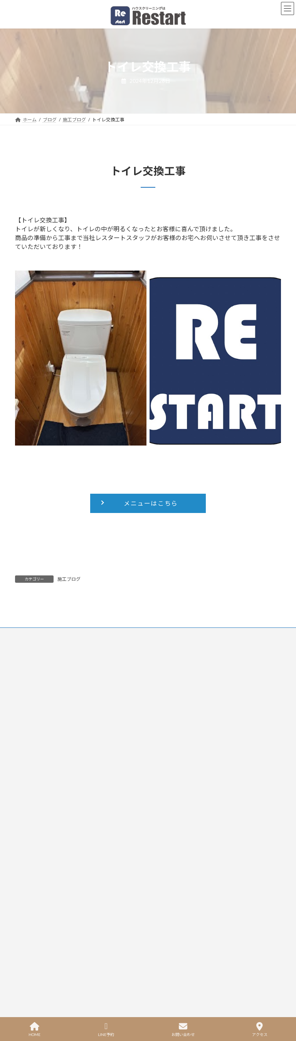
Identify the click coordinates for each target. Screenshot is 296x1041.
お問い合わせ (36, 634)
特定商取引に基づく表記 (104, 862)
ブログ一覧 (167, 740)
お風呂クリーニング (39, 721)
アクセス (259, 1029)
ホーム (162, 694)
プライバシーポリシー (88, 634)
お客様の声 (167, 721)
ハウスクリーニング (39, 758)
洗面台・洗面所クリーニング (50, 731)
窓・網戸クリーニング (42, 749)
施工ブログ (69, 579)
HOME (34, 1029)
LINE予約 (106, 1029)
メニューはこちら (151, 503)
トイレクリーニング (39, 703)
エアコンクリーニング (42, 694)
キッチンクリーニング (42, 712)
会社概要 (164, 758)
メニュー (164, 703)
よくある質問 (170, 731)
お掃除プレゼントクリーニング (53, 767)
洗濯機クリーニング (39, 740)
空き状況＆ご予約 (175, 712)
